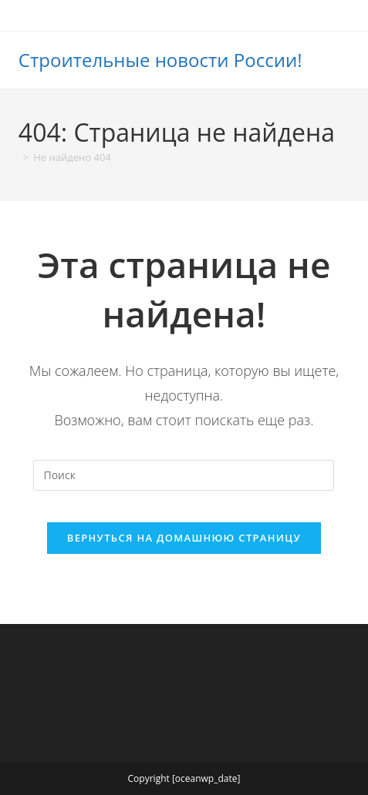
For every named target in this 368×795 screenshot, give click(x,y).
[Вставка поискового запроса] (183, 475)
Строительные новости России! (160, 59)
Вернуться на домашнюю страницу (184, 538)
